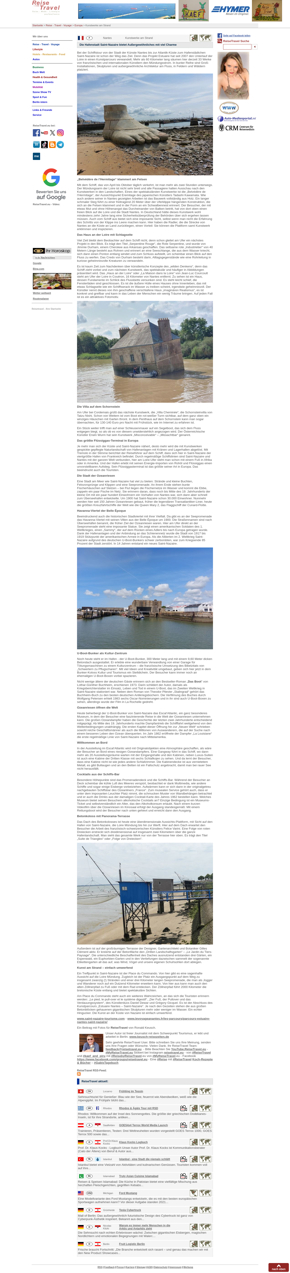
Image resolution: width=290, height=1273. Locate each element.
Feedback (109, 1267)
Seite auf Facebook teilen (236, 35)
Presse (120, 1267)
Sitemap (140, 1267)
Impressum (175, 1267)
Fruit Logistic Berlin (132, 1244)
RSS (100, 1267)
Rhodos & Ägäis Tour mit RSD (138, 1108)
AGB (149, 1267)
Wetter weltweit (42, 293)
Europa (78, 25)
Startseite (37, 25)
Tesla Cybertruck (130, 1210)
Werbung (188, 1267)
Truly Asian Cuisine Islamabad (138, 1176)
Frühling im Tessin (131, 1091)
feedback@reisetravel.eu (124, 1049)
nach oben (278, 1269)
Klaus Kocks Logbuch (133, 1142)
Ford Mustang (128, 1193)
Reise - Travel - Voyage (59, 25)
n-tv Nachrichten (45, 257)
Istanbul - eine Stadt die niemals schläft (144, 1159)
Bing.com (38, 268)
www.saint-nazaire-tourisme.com (101, 1018)
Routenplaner (41, 298)
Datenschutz (160, 1267)
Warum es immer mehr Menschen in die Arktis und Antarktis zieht (144, 1227)
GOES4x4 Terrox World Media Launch (143, 1125)
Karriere (130, 1267)
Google (37, 263)
